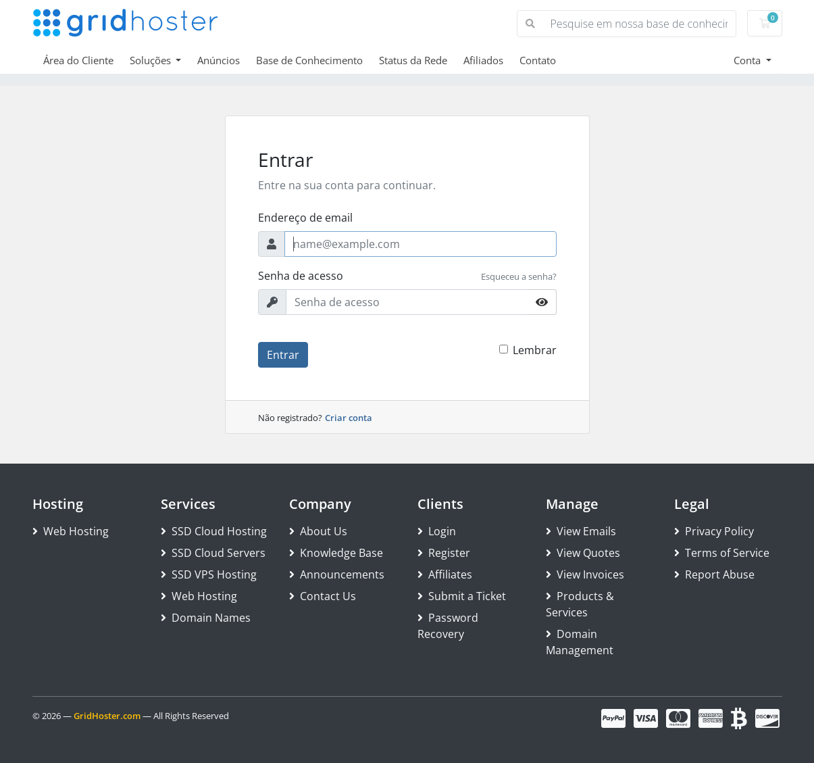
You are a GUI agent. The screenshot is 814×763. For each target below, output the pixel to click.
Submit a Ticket (461, 596)
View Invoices (585, 574)
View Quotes (583, 552)
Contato (537, 60)
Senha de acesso (300, 275)
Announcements (336, 574)
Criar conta (348, 418)
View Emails (581, 531)
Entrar (283, 354)
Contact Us (322, 596)
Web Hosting (70, 531)
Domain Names (206, 617)
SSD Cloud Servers (213, 552)
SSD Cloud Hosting (214, 531)
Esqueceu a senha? (519, 276)
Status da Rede (413, 60)
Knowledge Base (336, 552)
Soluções (152, 60)
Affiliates (444, 574)
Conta (748, 60)
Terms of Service (721, 552)
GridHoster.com (107, 716)
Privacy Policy (714, 531)
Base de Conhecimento (309, 60)
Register (443, 552)
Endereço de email (305, 217)
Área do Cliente (78, 60)
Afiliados (483, 60)
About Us (318, 531)
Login (436, 531)
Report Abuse (714, 574)
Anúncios (218, 60)
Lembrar (535, 350)
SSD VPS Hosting (209, 574)
